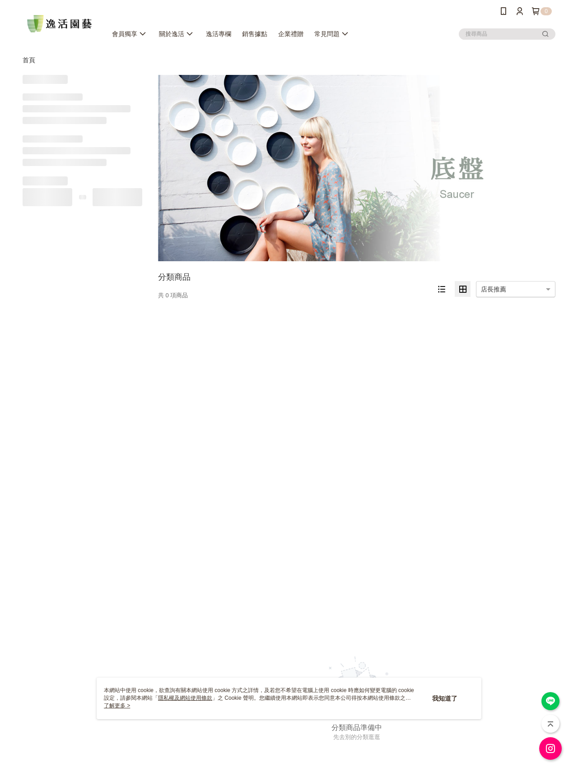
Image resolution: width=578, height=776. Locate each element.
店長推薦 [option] (493, 289)
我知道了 (444, 698)
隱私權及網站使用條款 (185, 698)
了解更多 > (117, 705)
